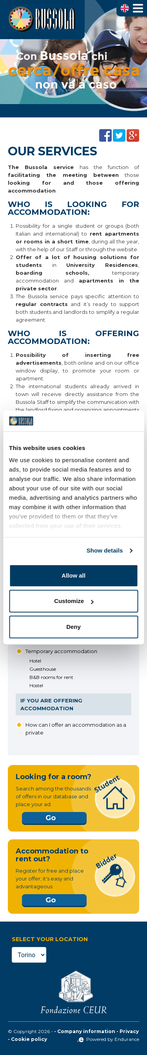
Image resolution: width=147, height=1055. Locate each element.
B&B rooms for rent (51, 677)
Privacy (129, 1031)
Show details (105, 550)
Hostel (36, 685)
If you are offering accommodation (51, 704)
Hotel (35, 661)
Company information (86, 1031)
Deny (73, 626)
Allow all (73, 575)
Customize (73, 601)
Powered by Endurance (108, 1039)
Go (50, 818)
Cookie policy (29, 1039)
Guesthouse (42, 669)
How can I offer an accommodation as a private (75, 729)
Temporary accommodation (61, 651)
